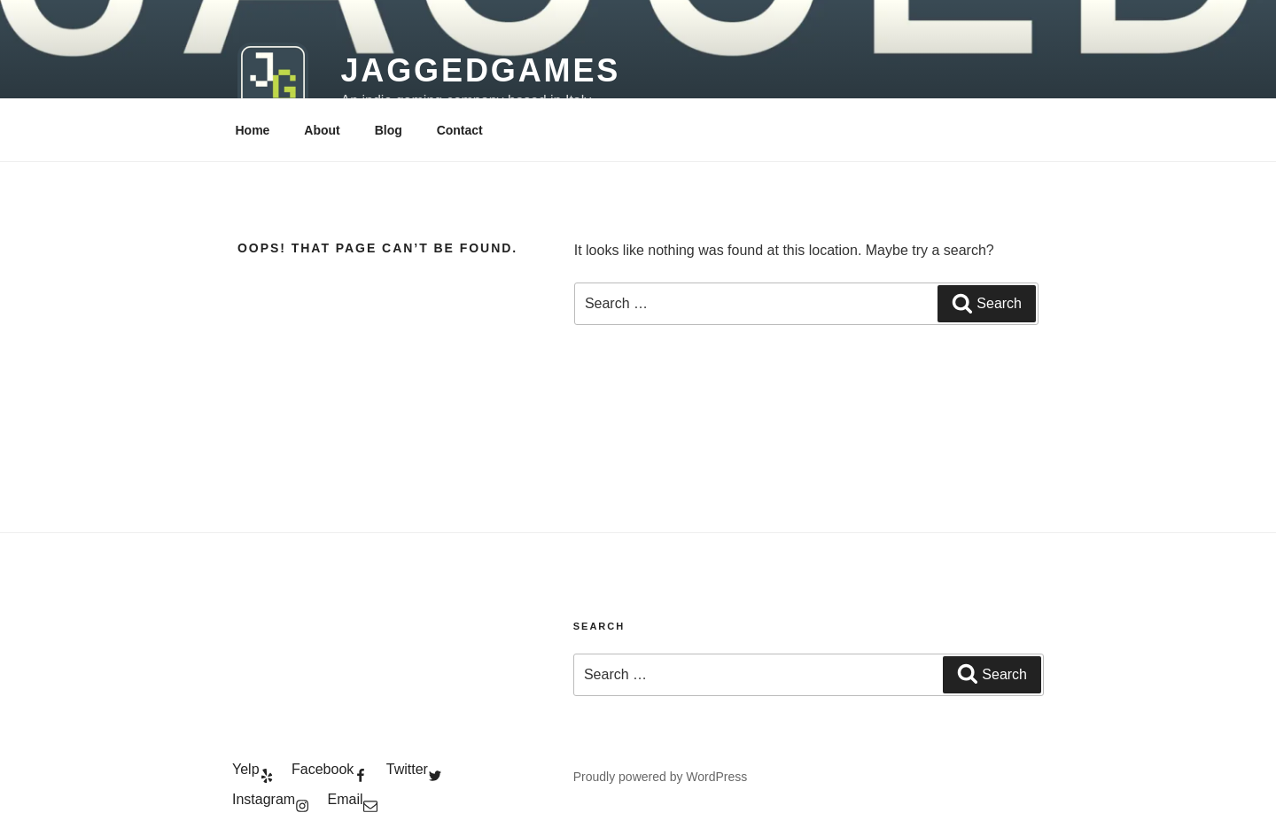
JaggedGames (480, 70)
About (321, 130)
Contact (460, 130)
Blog (388, 130)
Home (253, 130)
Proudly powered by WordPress (660, 777)
